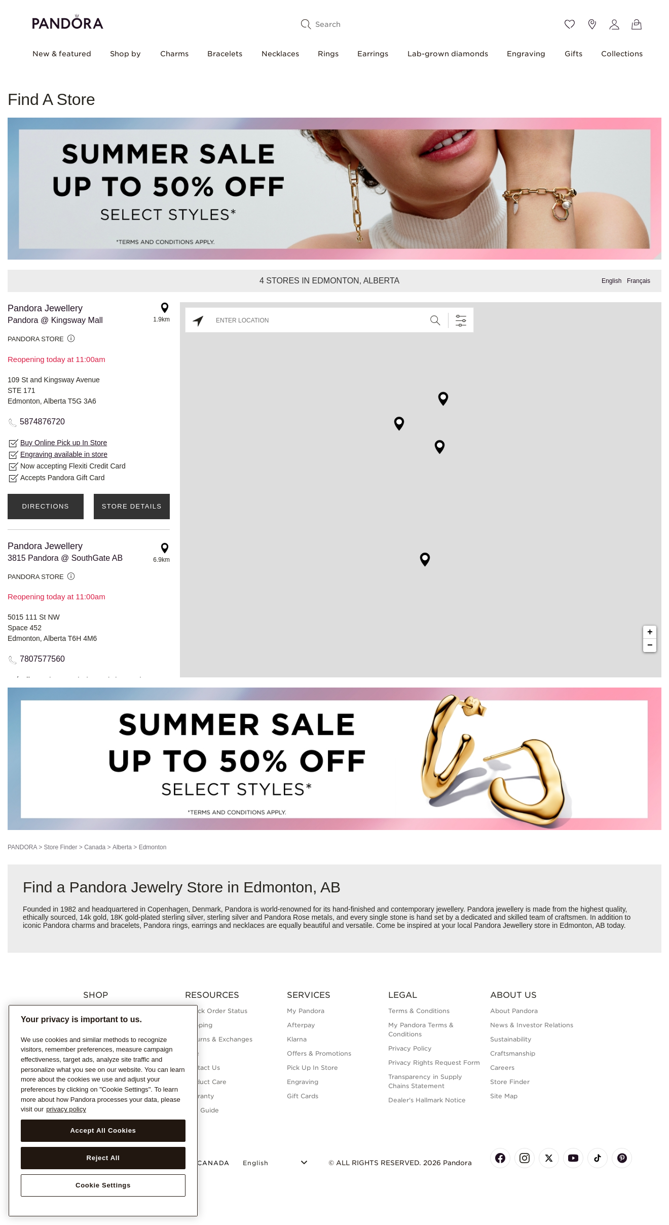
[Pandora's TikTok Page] (597, 1158)
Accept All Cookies (103, 1130)
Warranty (199, 1096)
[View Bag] (636, 24)
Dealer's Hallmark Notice (427, 1100)
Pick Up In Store (312, 1067)
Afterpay (301, 1025)
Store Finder (60, 847)
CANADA (207, 1163)
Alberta (122, 847)
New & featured (61, 54)
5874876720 (42, 421)
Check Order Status (216, 1011)
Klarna (297, 1039)
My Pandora (305, 1011)
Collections (622, 54)
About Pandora (514, 1011)
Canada (94, 847)
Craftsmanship (512, 1053)
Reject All (103, 1158)
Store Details (132, 506)
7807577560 (42, 659)
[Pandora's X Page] (549, 1158)
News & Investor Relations (531, 1025)
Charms (174, 54)
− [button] (650, 645)
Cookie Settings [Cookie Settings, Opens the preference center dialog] (103, 1185)
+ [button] (650, 632)
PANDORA (22, 847)
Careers (502, 1067)
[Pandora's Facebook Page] (500, 1158)
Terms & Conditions (419, 1011)
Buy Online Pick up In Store (63, 443)
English (611, 280)
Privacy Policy (410, 1048)
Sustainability (511, 1039)
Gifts (573, 54)
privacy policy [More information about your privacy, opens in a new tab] (66, 1109)
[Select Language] (276, 1161)
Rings (328, 54)
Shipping (198, 1025)
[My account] (614, 24)
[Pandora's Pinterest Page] (622, 1158)
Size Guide (202, 1110)
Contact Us (202, 1067)
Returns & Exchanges (218, 1039)
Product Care (206, 1082)
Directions (45, 506)
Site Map (503, 1096)
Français (638, 280)
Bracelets (224, 54)
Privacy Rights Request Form (434, 1062)
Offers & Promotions (319, 1053)
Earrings (372, 54)
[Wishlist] (570, 24)
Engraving (526, 54)
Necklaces (280, 54)
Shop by (125, 54)
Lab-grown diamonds (447, 54)
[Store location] (592, 24)
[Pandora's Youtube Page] (573, 1158)
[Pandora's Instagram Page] (524, 1158)
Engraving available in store (63, 454)
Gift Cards (302, 1096)
